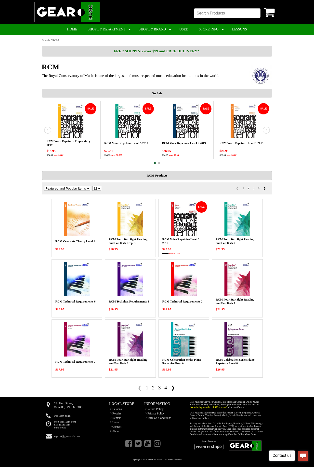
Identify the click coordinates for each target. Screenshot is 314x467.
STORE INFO (209, 29)
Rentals (115, 418)
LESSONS (239, 29)
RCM (55, 40)
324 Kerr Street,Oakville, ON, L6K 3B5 (68, 405)
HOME (72, 29)
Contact (115, 426)
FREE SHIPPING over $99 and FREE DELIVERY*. (157, 51)
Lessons (116, 409)
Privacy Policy (155, 413)
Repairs (115, 413)
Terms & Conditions (158, 418)
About (114, 431)
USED (183, 29)
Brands (46, 40)
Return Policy (154, 409)
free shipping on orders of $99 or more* (208, 407)
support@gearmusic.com (67, 436)
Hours (114, 422)
